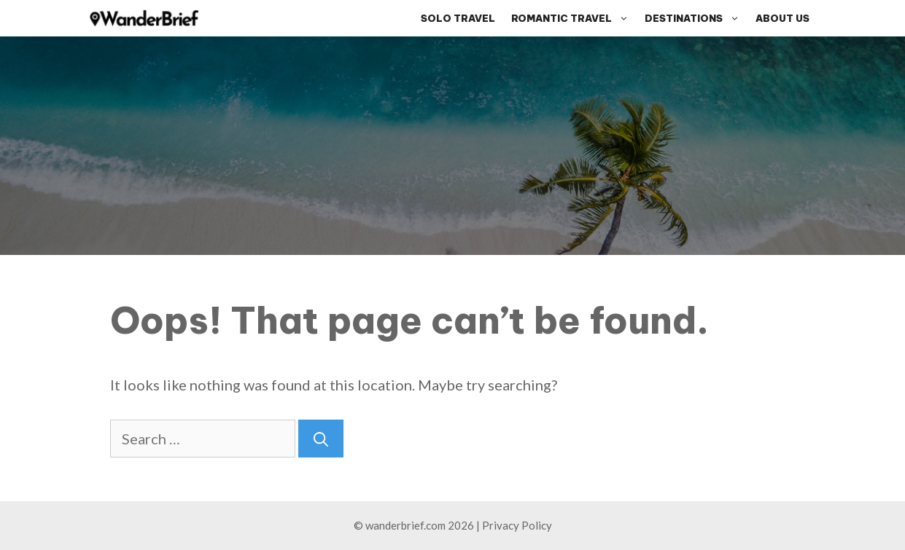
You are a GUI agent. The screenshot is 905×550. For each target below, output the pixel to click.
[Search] (320, 438)
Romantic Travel (574, 18)
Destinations (696, 18)
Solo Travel (458, 18)
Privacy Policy (517, 525)
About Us (782, 18)
